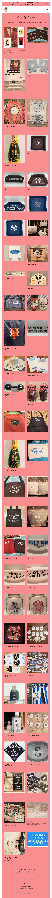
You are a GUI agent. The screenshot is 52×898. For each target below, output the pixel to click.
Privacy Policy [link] (31, 879)
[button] (47, 9)
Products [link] (23, 879)
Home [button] (18, 879)
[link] (6, 9)
